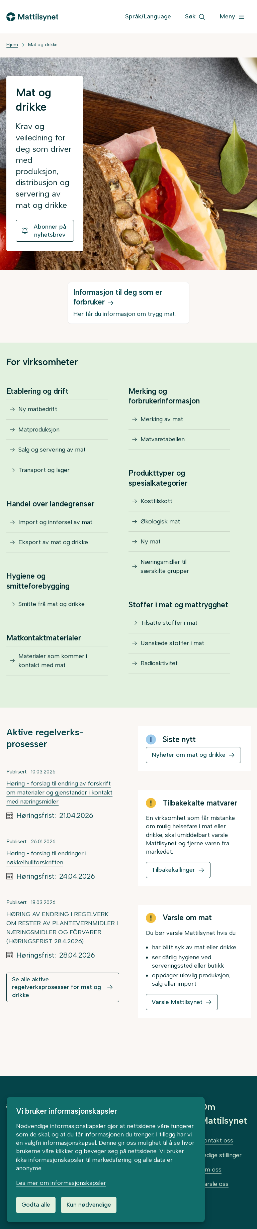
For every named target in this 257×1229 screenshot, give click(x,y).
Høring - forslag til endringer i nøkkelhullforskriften (46, 878)
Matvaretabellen (163, 443)
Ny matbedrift (37, 410)
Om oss (211, 1169)
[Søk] (195, 17)
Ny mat (151, 553)
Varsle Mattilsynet (177, 1022)
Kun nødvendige (88, 1204)
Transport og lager (44, 478)
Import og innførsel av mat (55, 533)
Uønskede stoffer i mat (172, 661)
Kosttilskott (156, 507)
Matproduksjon (39, 433)
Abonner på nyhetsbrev (43, 230)
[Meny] (232, 17)
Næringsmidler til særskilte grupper (165, 580)
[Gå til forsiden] (32, 16)
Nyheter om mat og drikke (189, 775)
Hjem (12, 44)
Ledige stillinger (221, 1155)
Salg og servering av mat (52, 456)
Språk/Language (148, 16)
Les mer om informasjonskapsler (61, 1183)
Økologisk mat (160, 530)
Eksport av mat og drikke (53, 556)
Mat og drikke (43, 44)
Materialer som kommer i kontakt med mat (52, 679)
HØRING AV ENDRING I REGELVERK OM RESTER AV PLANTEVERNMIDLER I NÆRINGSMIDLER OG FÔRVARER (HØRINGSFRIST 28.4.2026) (62, 948)
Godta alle (35, 1204)
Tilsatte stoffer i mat (169, 639)
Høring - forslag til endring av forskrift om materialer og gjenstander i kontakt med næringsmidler (59, 813)
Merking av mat (162, 420)
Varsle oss (214, 1184)
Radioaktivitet (159, 684)
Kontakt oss (216, 1140)
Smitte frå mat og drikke (51, 620)
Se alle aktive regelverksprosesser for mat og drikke (56, 1007)
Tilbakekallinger (173, 890)
